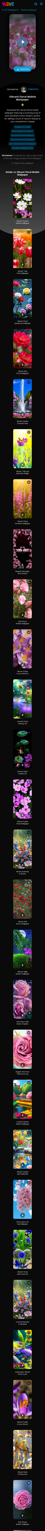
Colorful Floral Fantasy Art (22, 722)
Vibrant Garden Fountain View (22, 422)
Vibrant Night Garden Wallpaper (22, 972)
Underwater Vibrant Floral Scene (22, 1373)
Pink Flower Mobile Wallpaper (22, 1523)
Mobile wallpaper (29, 10)
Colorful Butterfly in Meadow (22, 1323)
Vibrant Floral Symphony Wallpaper (22, 322)
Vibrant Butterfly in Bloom (22, 872)
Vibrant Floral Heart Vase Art (22, 1273)
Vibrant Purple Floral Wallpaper (22, 822)
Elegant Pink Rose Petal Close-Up (23, 1073)
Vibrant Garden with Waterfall (22, 1173)
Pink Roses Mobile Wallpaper (22, 622)
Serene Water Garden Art (22, 772)
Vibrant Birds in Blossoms (22, 1473)
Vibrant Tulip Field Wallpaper (22, 272)
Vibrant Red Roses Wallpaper (22, 922)
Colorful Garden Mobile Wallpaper (22, 1123)
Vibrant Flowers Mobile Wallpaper (22, 222)
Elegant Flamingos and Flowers (22, 572)
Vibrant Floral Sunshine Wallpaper (22, 522)
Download (22, 69)
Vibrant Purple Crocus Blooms (23, 672)
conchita (29, 89)
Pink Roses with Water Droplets (22, 1023)
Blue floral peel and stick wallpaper (22, 144)
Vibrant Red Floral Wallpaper (22, 372)
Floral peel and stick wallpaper (23, 135)
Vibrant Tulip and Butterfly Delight (22, 472)
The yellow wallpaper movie (22, 148)
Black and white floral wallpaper (22, 139)
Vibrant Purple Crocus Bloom (22, 1423)
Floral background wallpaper (22, 131)
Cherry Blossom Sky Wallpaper (22, 1223)
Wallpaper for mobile (22, 127)
